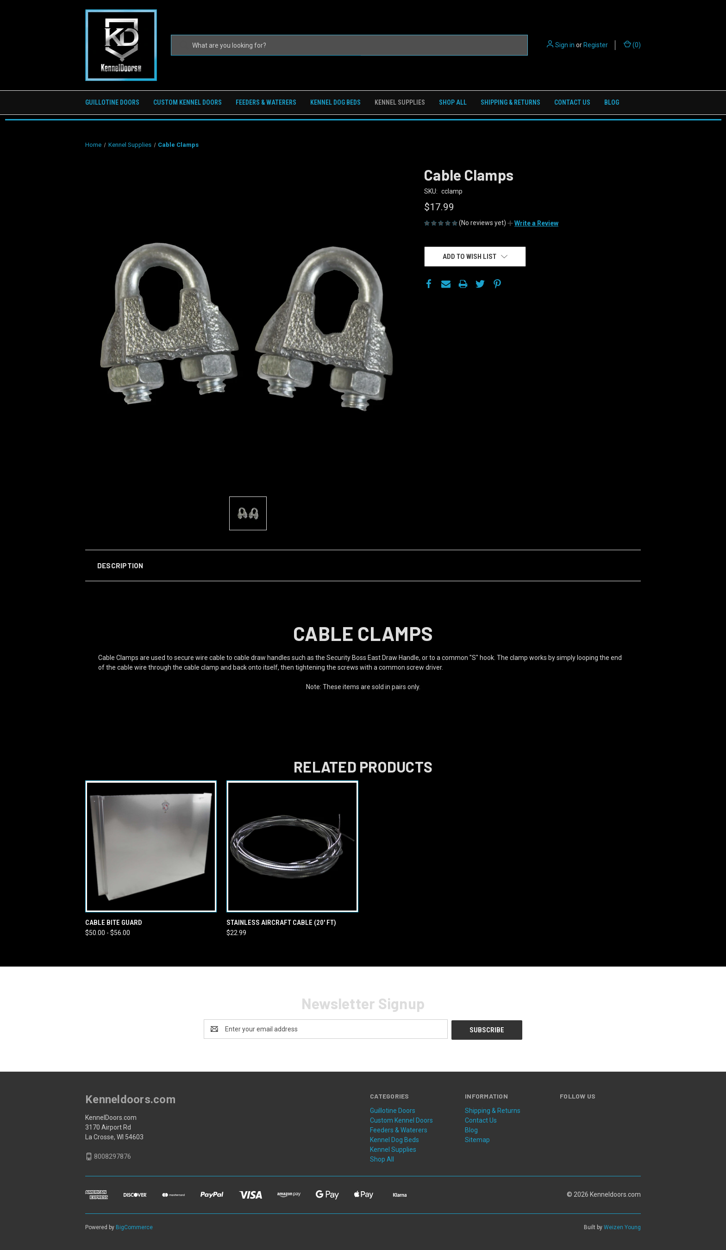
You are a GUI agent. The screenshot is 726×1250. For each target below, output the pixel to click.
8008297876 (112, 1155)
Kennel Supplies (400, 102)
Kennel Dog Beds (335, 102)
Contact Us (572, 102)
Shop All (453, 102)
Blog (611, 102)
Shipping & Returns (510, 102)
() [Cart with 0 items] (632, 44)
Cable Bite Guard (113, 922)
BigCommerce (134, 1226)
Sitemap (477, 1139)
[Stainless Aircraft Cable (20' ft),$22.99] (292, 846)
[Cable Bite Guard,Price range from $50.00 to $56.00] (151, 846)
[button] (532, 223)
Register (595, 45)
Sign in (565, 45)
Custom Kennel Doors (187, 102)
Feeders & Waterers (266, 102)
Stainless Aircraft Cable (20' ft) (281, 922)
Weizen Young (622, 1226)
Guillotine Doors (112, 102)
